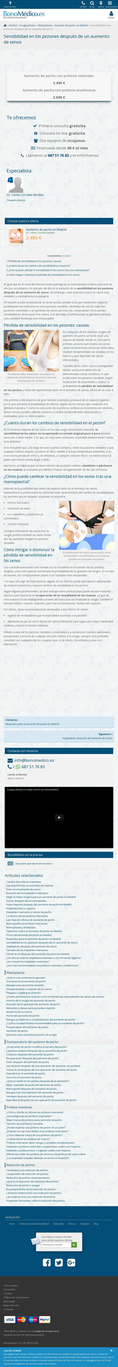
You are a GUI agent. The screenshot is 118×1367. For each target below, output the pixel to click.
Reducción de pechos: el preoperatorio (28, 1177)
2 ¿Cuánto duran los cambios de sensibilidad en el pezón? (38, 265)
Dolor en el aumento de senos (23, 889)
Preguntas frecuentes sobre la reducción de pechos (35, 1200)
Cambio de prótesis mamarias (23, 881)
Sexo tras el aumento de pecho (24, 1077)
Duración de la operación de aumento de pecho (33, 1004)
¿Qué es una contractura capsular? (26, 977)
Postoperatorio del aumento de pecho (32, 1042)
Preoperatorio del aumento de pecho (27, 1027)
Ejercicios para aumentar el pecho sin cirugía (31, 1034)
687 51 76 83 (58, 155)
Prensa (72, 1223)
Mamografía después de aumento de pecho (31, 1088)
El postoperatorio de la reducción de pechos (31, 1189)
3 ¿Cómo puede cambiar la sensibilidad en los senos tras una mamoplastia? (48, 270)
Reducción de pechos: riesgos (23, 1185)
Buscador (59, 1223)
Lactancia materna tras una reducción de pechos (33, 1193)
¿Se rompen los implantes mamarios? (28, 961)
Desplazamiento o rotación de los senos (29, 989)
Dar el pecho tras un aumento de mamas (29, 885)
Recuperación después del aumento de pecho (32, 1058)
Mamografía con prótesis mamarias (26, 923)
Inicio (12, 1223)
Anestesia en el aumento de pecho (26, 981)
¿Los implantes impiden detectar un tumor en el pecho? (37, 1158)
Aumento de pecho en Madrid (71, 25)
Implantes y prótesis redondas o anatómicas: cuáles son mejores (43, 1146)
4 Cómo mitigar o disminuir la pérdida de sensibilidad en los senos (43, 274)
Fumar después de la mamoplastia (26, 900)
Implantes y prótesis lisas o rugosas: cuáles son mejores (38, 1150)
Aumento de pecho (17, 1030)
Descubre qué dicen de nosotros (30, 863)
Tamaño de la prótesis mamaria (24, 1123)
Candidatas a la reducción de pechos (27, 1170)
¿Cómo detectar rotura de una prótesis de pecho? (34, 1135)
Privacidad (9, 1289)
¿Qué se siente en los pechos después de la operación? (37, 1081)
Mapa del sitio (11, 1305)
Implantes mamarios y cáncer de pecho (28, 912)
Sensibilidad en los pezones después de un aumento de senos (42, 942)
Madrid (13, 25)
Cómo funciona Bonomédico (34, 1223)
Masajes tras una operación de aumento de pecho (35, 1092)
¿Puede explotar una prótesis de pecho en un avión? (36, 1127)
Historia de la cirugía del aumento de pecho (30, 1000)
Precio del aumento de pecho (23, 1015)
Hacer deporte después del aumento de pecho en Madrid (38, 904)
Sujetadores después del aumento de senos (59, 736)
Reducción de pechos (20, 1165)
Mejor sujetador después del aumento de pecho (33, 1085)
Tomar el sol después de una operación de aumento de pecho (41, 1069)
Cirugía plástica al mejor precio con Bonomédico (33, 789)
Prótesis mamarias (19, 1107)
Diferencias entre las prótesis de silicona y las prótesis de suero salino (46, 1154)
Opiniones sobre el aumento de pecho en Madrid (34, 931)
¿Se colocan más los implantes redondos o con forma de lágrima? (43, 958)
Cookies (8, 1293)
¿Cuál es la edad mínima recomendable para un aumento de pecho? (45, 1023)
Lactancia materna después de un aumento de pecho (36, 1050)
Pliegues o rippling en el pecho (23, 992)
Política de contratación (16, 1297)
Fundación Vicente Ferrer (46, 1331)
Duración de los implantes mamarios (27, 893)
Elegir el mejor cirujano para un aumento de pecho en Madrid (41, 897)
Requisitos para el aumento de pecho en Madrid (59, 722)
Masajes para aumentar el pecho (25, 985)
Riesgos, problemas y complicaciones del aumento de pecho (40, 1019)
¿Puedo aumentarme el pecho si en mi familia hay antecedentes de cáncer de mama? (55, 996)
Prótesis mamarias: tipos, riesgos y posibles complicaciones (40, 1142)
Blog (96, 1223)
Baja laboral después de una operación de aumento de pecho (41, 1100)
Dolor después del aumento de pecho (27, 1062)
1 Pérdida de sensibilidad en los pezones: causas (33, 261)
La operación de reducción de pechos (27, 1174)
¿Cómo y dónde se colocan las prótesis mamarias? (35, 1112)
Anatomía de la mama (19, 1011)
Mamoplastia (45, 25)
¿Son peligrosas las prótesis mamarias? (29, 1116)
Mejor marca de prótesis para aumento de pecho (34, 1120)
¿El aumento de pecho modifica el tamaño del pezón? (36, 1047)
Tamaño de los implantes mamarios (27, 950)
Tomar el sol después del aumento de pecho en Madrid (37, 954)
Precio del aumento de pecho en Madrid (29, 935)
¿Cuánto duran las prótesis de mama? (28, 1139)
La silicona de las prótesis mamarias (27, 916)
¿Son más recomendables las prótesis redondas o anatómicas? (42, 965)
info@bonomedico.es (31, 760)
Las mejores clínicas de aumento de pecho (30, 919)
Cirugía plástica (27, 25)
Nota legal (9, 1301)
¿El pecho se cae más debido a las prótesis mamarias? (37, 1131)
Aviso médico (11, 1285)
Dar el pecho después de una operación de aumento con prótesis (43, 1066)
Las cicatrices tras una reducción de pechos (30, 1196)
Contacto (84, 1223)
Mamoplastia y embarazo (21, 927)
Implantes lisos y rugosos (20, 908)
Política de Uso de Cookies (68, 1360)
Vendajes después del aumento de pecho (30, 1096)
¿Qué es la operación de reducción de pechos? (32, 1181)
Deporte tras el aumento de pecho (25, 1073)
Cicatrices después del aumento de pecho (30, 1054)
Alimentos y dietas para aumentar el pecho (30, 1008)
